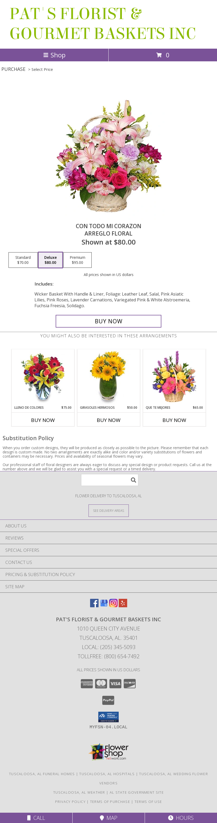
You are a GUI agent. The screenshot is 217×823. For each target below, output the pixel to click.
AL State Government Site (137, 792)
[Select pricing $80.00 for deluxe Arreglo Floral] (50, 260)
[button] (108, 717)
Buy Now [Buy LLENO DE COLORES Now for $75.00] (43, 420)
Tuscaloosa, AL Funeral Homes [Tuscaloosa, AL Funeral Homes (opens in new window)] (42, 773)
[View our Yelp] (123, 606)
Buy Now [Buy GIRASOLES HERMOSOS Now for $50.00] (109, 420)
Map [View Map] (108, 817)
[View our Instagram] (113, 606)
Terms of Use (148, 801)
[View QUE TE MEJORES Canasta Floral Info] (174, 377)
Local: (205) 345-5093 (108, 647)
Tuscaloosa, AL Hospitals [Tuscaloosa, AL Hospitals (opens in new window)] (107, 773)
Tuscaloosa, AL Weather (79, 792)
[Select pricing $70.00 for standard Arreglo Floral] (23, 260)
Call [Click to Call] (36, 817)
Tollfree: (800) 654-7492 (108, 656)
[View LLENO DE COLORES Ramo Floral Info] (43, 377)
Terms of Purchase (110, 801)
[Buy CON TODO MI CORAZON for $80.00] (109, 321)
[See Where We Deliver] (108, 510)
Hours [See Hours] (181, 817)
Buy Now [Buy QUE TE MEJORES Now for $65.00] (174, 420)
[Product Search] (109, 480)
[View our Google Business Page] (104, 606)
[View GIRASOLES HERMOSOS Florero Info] (108, 377)
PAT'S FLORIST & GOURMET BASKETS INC (102, 24)
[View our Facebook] (94, 606)
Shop (54, 54)
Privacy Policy (70, 801)
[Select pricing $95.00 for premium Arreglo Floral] (77, 260)
